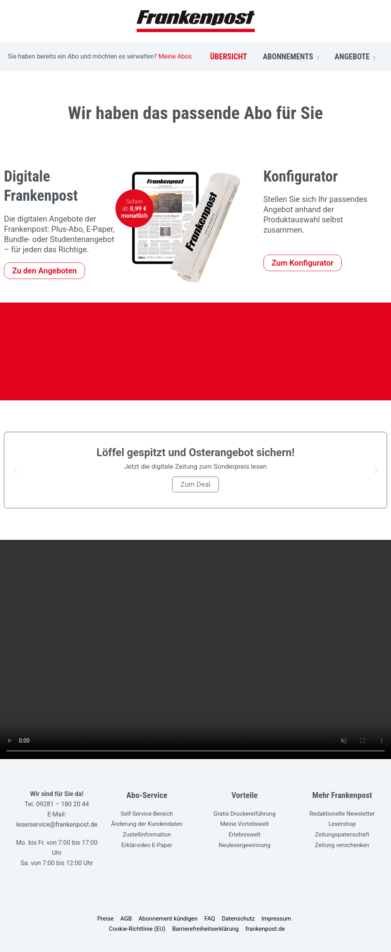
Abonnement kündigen (168, 919)
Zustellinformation (147, 834)
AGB (127, 919)
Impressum (274, 919)
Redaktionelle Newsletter (342, 813)
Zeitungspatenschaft (342, 834)
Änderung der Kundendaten (147, 823)
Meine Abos (175, 56)
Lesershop (342, 823)
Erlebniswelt (244, 834)
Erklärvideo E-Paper (146, 844)
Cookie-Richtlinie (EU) (138, 929)
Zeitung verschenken (342, 844)
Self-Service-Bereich (146, 813)
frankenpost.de (264, 929)
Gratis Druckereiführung (244, 813)
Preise (107, 919)
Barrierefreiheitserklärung (205, 929)
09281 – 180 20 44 (62, 804)
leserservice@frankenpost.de (57, 824)
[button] (15, 470)
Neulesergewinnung (245, 844)
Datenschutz (237, 919)
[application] (316, 56)
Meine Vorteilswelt (244, 823)
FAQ (209, 919)
